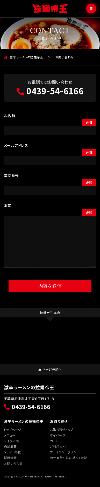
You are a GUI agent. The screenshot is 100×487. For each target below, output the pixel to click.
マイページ (57, 435)
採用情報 (10, 457)
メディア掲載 (12, 452)
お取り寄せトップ (61, 429)
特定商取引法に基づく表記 (68, 457)
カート (54, 441)
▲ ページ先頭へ (49, 369)
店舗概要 (10, 446)
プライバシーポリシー (64, 452)
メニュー (9, 435)
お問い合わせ (13, 463)
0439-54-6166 (50, 91)
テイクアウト (12, 441)
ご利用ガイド (59, 446)
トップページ (12, 429)
